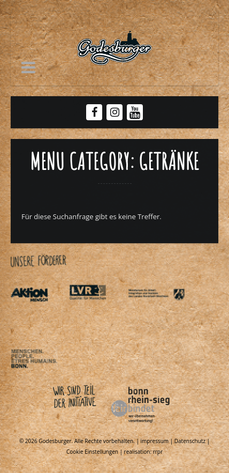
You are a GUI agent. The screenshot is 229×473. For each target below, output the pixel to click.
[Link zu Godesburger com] (114, 48)
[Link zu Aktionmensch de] (39, 314)
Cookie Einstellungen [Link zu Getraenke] (92, 451)
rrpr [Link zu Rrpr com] (158, 451)
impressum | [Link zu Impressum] (157, 441)
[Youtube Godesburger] (135, 113)
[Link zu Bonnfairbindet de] (91, 425)
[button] (28, 67)
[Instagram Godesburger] (114, 112)
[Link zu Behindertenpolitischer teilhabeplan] (39, 378)
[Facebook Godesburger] (94, 112)
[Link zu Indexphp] (156, 314)
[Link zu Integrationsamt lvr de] (97, 314)
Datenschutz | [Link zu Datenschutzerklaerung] (192, 441)
